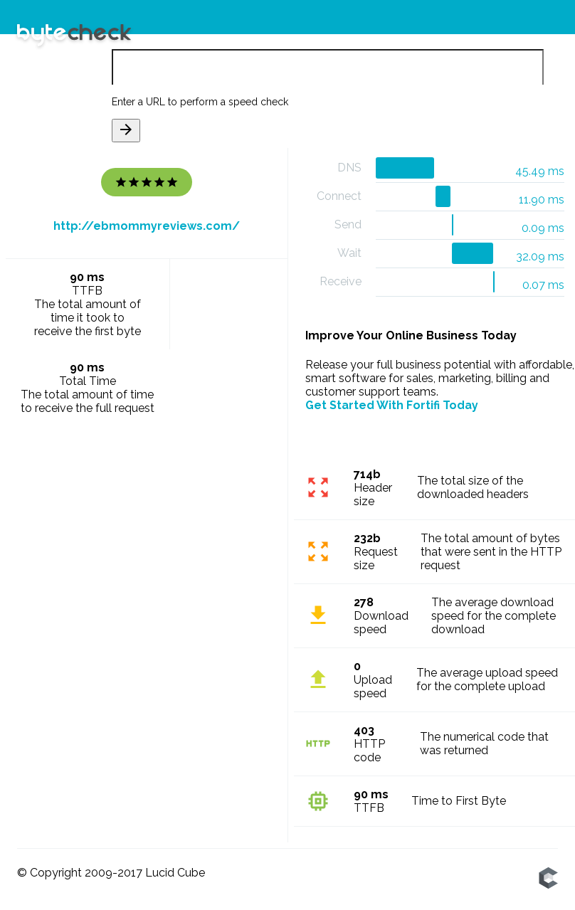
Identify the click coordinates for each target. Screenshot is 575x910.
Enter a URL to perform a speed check (200, 101)
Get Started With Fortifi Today (391, 405)
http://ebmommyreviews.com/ (146, 226)
